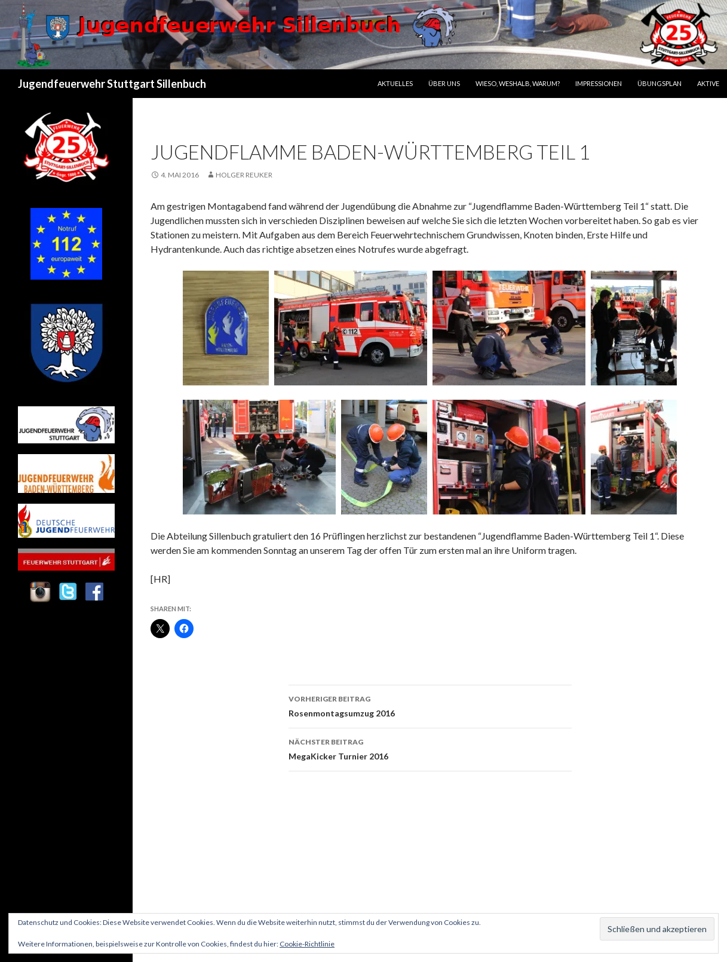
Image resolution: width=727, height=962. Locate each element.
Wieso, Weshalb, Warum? (518, 83)
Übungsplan (659, 83)
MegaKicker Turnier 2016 (430, 748)
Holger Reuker (244, 174)
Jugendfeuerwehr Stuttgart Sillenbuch (112, 83)
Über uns (444, 83)
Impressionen (598, 83)
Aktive (708, 83)
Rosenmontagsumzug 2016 (430, 705)
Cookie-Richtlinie (307, 943)
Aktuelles (395, 83)
